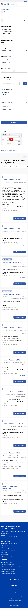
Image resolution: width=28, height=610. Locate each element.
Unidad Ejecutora (5, 48)
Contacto (3, 535)
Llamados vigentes (7, 29)
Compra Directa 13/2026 (11, 294)
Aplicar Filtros (14, 122)
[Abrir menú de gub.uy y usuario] (24, 1)
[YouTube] (12, 592)
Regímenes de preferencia (8, 569)
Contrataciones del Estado (8, 564)
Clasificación (5, 92)
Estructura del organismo (8, 550)
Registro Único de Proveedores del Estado (12, 567)
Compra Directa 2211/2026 (12, 327)
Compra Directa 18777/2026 (13, 424)
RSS (3, 11)
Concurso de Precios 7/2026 (13, 392)
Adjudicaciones (6, 33)
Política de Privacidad (14, 605)
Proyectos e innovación (8, 571)
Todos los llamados (7, 31)
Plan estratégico (6, 548)
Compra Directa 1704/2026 (12, 180)
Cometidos (5, 545)
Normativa (4, 552)
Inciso (2, 42)
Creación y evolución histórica (9, 543)
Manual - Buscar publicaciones (9, 150)
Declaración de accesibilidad (14, 600)
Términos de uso (14, 603)
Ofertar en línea (20, 218)
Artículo (4, 94)
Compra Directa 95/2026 (11, 360)
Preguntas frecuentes (7, 557)
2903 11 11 (8, 533)
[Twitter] (15, 592)
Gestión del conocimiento (8, 573)
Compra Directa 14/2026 (11, 262)
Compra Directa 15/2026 (11, 229)
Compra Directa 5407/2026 (12, 453)
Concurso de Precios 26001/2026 (10, 487)
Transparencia (5, 554)
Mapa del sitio (14, 598)
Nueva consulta (23, 116)
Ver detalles (23, 212)
